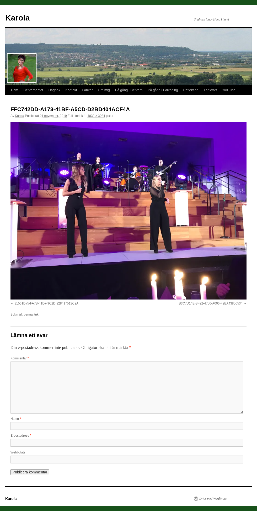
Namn (15, 419)
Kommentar (19, 358)
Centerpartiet (33, 90)
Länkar (87, 90)
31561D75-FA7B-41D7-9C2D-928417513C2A (46, 303)
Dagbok (54, 90)
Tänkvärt (210, 90)
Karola (17, 17)
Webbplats (17, 452)
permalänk (31, 314)
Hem (14, 90)
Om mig (104, 90)
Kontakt (71, 90)
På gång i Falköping (163, 90)
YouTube (228, 90)
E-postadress (20, 435)
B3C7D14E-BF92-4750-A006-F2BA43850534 (211, 303)
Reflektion (190, 90)
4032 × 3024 (96, 116)
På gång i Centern (129, 90)
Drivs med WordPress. (213, 498)
